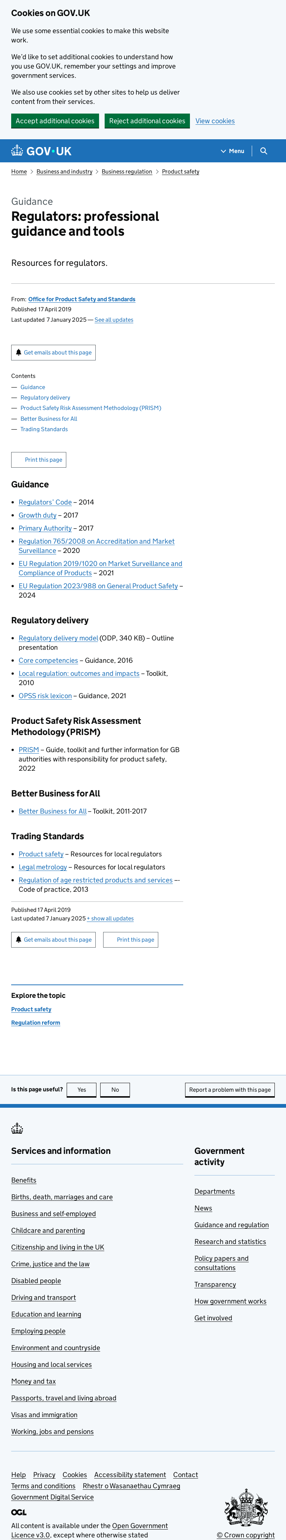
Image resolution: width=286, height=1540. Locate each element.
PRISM (29, 749)
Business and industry (64, 171)
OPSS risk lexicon (45, 695)
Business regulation (127, 171)
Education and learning (46, 1314)
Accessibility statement (130, 1474)
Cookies (75, 1474)
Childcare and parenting (48, 1230)
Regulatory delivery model (58, 638)
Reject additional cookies (147, 121)
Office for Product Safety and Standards (82, 299)
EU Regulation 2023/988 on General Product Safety (98, 586)
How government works (230, 1301)
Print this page (43, 459)
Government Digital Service (52, 1497)
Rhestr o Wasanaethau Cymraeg (131, 1486)
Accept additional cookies (55, 121)
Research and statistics (230, 1241)
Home (19, 171)
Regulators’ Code (45, 502)
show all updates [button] (110, 918)
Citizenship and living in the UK (57, 1247)
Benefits (23, 1180)
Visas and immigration (44, 1414)
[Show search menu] (263, 151)
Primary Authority (45, 528)
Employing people (38, 1331)
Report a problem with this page (230, 1089)
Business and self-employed (53, 1213)
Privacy (44, 1474)
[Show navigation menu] (232, 151)
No (120, 1089)
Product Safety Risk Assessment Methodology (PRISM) (90, 407)
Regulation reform (35, 1022)
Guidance (32, 387)
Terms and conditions (43, 1486)
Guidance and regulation (231, 1225)
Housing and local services (51, 1364)
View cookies (215, 120)
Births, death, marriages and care (62, 1197)
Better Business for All (48, 418)
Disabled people (36, 1280)
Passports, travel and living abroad (64, 1398)
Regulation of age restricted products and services (96, 880)
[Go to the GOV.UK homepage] (41, 151)
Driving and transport (43, 1297)
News (203, 1208)
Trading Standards (44, 429)
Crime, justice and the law (50, 1264)
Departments (214, 1191)
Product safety (180, 171)
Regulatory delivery (45, 397)
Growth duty (38, 515)
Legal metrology (43, 867)
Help (18, 1474)
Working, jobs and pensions (52, 1431)
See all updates (114, 319)
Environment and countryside (55, 1347)
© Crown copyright (246, 1535)
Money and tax (33, 1381)
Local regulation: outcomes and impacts (79, 673)
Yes (87, 1089)
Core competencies (48, 660)
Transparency (215, 1284)
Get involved (213, 1318)
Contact (185, 1474)
